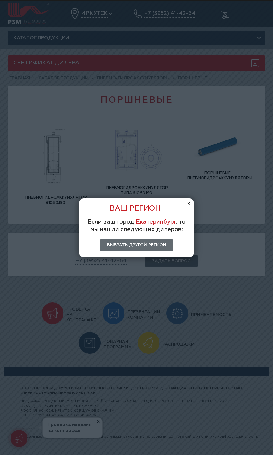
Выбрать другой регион (136, 245)
